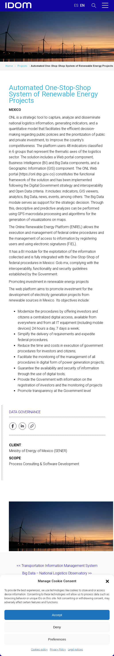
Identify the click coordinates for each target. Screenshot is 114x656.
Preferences (57, 639)
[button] (107, 581)
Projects (22, 65)
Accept (57, 615)
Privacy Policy (58, 649)
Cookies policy (39, 649)
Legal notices (75, 649)
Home (9, 65)
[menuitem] (76, 5)
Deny (57, 627)
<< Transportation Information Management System (57, 566)
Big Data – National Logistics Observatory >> (57, 573)
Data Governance (25, 412)
